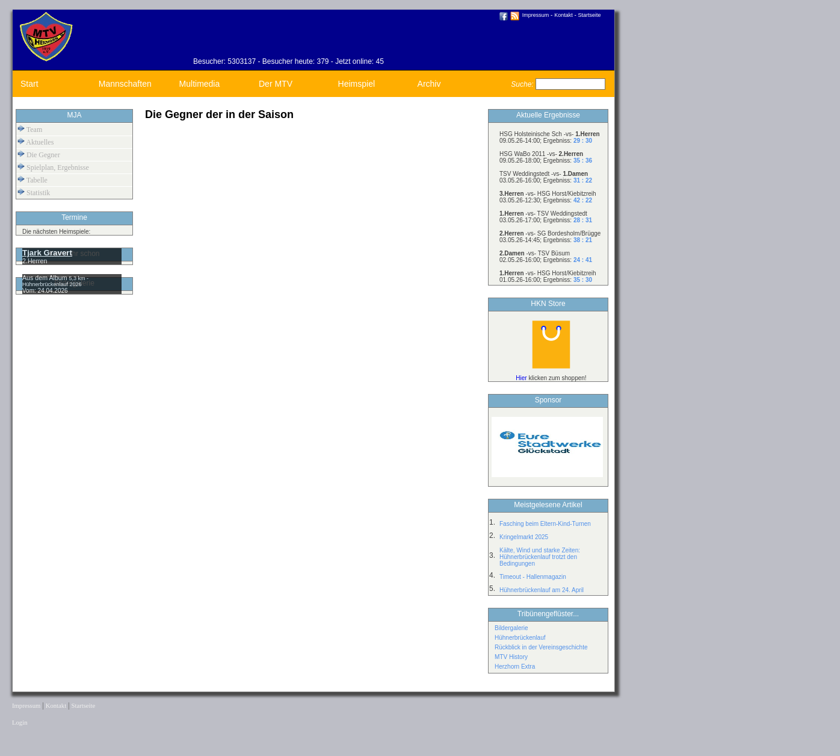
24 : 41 (582, 260)
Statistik (33, 192)
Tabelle (32, 179)
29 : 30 (582, 140)
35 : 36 (582, 160)
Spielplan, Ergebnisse (53, 167)
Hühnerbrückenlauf (520, 637)
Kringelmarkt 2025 (523, 537)
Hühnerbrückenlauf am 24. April (541, 590)
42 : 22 (582, 200)
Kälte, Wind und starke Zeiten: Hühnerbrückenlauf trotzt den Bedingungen (539, 557)
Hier (521, 378)
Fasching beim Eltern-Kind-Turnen (545, 523)
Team (29, 129)
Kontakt (563, 15)
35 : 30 (582, 279)
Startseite (589, 15)
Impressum (535, 15)
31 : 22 (582, 180)
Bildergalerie (511, 628)
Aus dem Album (45, 277)
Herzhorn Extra (515, 666)
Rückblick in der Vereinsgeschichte (541, 647)
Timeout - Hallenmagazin (532, 576)
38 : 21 (582, 240)
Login (19, 722)
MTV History (511, 657)
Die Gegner (38, 154)
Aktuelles (35, 141)
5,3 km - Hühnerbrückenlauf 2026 (55, 281)
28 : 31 (582, 220)
